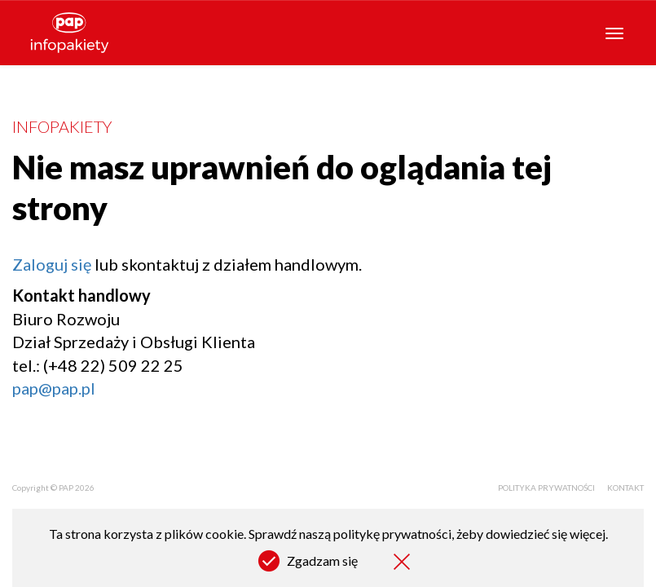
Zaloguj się (51, 264)
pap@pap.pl (53, 388)
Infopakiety (62, 126)
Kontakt (625, 487)
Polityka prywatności (546, 487)
